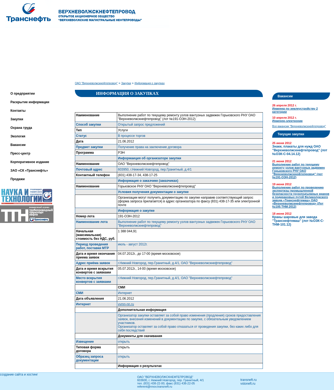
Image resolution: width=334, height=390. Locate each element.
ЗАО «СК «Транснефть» (29, 170)
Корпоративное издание (29, 162)
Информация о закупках (150, 83)
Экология (17, 136)
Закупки (16, 119)
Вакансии (18, 145)
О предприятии (22, 93)
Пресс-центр (20, 153)
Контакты (18, 111)
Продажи (17, 179)
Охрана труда (21, 128)
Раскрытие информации (29, 102)
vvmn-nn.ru (126, 304)
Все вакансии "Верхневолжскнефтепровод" (299, 126)
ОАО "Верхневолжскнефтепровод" (96, 83)
